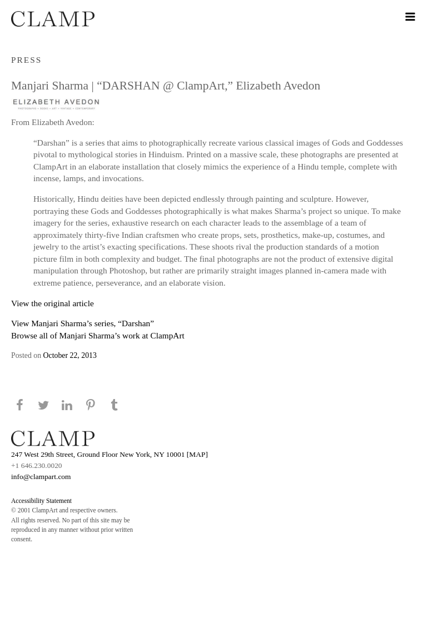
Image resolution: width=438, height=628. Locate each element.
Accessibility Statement (41, 500)
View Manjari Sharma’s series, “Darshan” (82, 323)
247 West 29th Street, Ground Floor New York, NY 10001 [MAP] (109, 454)
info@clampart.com (41, 476)
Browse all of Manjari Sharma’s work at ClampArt (98, 335)
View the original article (52, 303)
